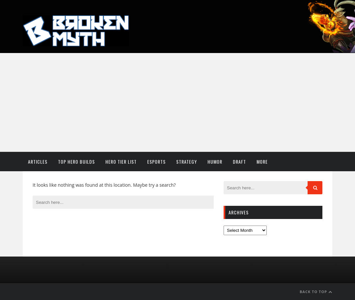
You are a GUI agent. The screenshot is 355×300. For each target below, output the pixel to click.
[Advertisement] (177, 102)
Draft (239, 161)
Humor (214, 161)
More (262, 161)
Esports (156, 161)
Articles (37, 161)
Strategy (186, 161)
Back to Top (316, 291)
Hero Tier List (121, 161)
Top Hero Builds (76, 161)
